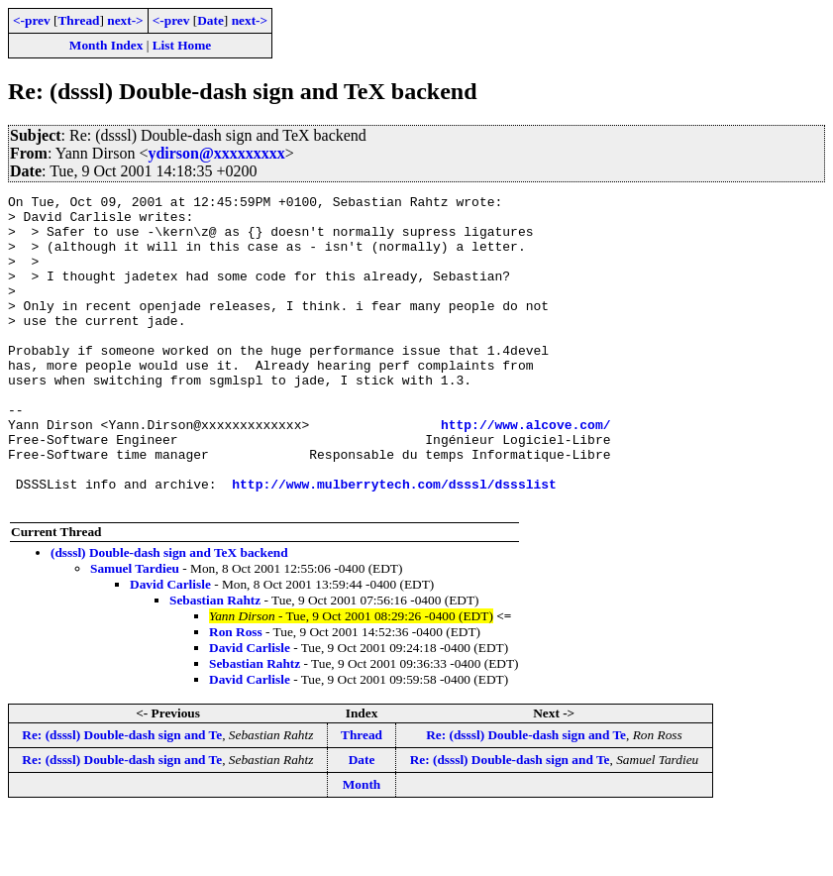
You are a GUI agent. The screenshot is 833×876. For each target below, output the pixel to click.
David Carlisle (170, 646)
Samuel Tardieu (134, 630)
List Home (182, 45)
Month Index (106, 45)
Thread (78, 20)
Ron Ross (235, 694)
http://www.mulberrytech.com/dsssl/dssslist (394, 543)
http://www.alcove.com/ (526, 472)
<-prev (32, 20)
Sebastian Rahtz (214, 662)
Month (362, 846)
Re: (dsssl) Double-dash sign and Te (122, 797)
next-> (125, 20)
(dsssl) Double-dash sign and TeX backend (169, 614)
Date (210, 20)
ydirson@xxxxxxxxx (216, 153)
